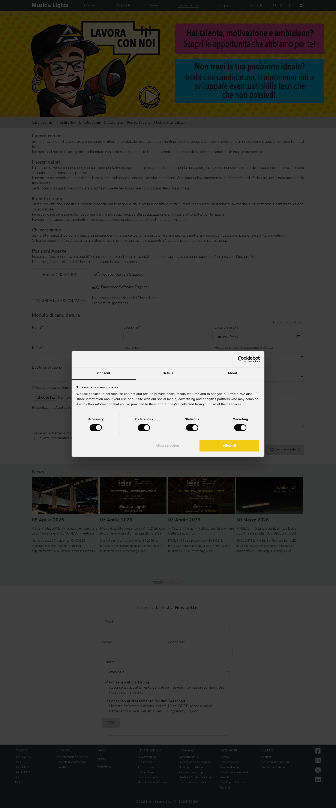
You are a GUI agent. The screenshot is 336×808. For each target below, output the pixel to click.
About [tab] (232, 373)
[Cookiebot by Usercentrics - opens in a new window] (241, 359)
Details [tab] (168, 373)
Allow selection (167, 445)
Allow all (229, 445)
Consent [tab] (103, 373)
